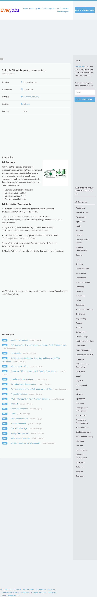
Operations (80, 399)
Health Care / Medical (85, 341)
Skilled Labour (82, 450)
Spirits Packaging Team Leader (23, 384)
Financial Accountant (19, 409)
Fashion (79, 323)
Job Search (17, 589)
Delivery (79, 291)
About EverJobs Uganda (11, 595)
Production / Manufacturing (82, 421)
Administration (82, 212)
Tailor (13, 413)
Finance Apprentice (18, 423)
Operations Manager (19, 428)
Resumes (42, 592)
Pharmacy (80, 403)
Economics (80, 305)
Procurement (81, 415)
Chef (78, 259)
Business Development (81, 248)
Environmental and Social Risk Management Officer (32, 389)
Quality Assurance (83, 432)
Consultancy (81, 277)
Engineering (81, 318)
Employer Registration (29, 592)
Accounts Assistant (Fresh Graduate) (26, 443)
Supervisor (80, 462)
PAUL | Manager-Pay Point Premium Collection (30, 399)
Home (25, 8)
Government (81, 332)
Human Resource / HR (84, 355)
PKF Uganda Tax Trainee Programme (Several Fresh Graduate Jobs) (38, 345)
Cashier (79, 255)
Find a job (89, 10)
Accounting (80, 208)
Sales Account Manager (20, 438)
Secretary (80, 441)
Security (79, 445)
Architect (14, 404)
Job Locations (41, 589)
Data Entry (80, 287)
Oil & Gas (79, 394)
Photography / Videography (82, 409)
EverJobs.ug (79, 66)
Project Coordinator (19, 394)
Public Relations (82, 427)
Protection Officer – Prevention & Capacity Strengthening (34, 371)
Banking (79, 235)
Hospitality (80, 346)
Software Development (81, 456)
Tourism (79, 471)
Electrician (80, 314)
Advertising (81, 217)
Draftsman (80, 296)
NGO (78, 389)
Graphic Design (82, 336)
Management (81, 385)
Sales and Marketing (84, 436)
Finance (79, 327)
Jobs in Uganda (35, 8)
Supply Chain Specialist (20, 433)
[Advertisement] (36, 37)
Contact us (52, 592)
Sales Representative (19, 418)
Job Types (51, 589)
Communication (82, 268)
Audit (78, 226)
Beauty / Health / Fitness (82, 241)
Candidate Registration (10, 592)
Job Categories (49, 8)
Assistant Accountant (19, 340)
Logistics (79, 380)
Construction (81, 273)
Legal (78, 376)
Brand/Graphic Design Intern (22, 379)
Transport (80, 476)
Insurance (80, 359)
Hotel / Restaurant (83, 350)
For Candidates (62, 8)
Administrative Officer (19, 366)
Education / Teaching (84, 309)
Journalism (80, 371)
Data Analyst (16, 353)
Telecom (79, 467)
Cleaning (79, 264)
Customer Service (83, 282)
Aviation (79, 231)
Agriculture (80, 221)
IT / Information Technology (82, 365)
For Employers (63, 11)
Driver (78, 300)
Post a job (80, 10)
